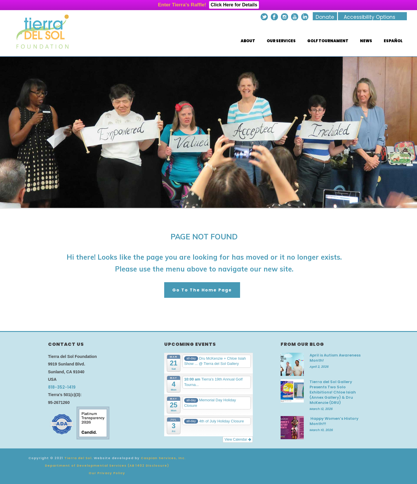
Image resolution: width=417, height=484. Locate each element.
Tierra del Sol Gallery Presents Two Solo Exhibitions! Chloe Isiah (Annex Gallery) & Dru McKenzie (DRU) (333, 392)
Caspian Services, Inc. (163, 458)
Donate (325, 17)
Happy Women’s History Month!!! (334, 421)
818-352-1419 (62, 387)
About (248, 41)
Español (393, 41)
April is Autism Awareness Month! (335, 358)
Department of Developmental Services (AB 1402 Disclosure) (107, 465)
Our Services (281, 41)
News (366, 41)
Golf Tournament (327, 41)
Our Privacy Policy (107, 473)
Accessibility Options (369, 17)
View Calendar (237, 439)
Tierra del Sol (78, 458)
